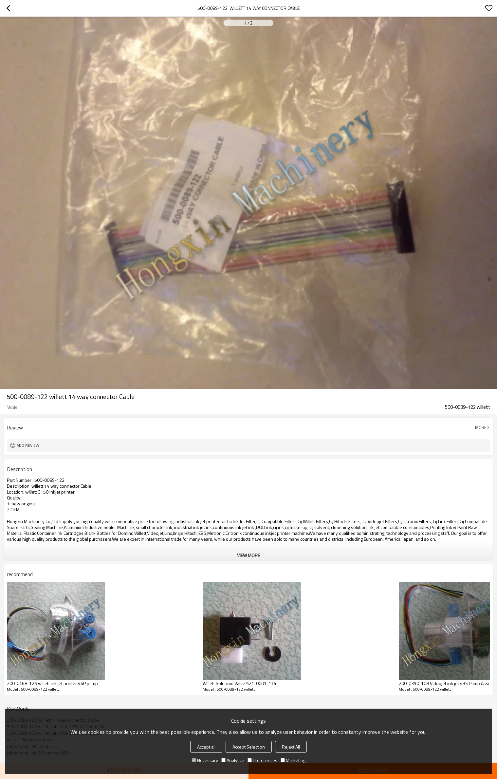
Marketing (293, 760)
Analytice (232, 760)
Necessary (205, 760)
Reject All (291, 746)
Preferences (262, 760)
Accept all (206, 746)
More (481, 427)
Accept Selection (248, 746)
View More (248, 555)
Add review (28, 445)
